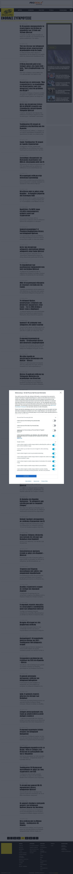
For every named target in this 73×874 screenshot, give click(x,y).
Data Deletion (28, 481)
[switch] (54, 421)
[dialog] (36, 437)
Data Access (36, 481)
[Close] (61, 393)
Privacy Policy (44, 481)
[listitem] (36, 417)
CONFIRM (26, 476)
